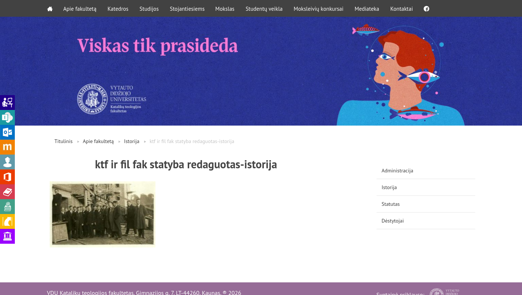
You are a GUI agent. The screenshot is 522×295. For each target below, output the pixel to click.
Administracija (397, 170)
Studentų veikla (264, 8)
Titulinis (64, 141)
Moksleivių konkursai (319, 8)
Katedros (118, 8)
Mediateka (367, 8)
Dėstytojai (393, 220)
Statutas (391, 204)
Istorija (131, 141)
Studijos (149, 8)
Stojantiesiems (187, 8)
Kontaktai (402, 8)
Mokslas (226, 8)
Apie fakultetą (80, 8)
